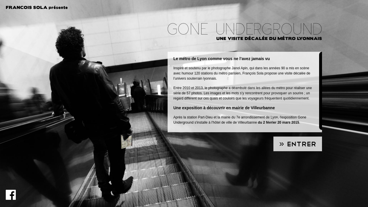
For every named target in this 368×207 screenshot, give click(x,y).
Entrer (301, 144)
